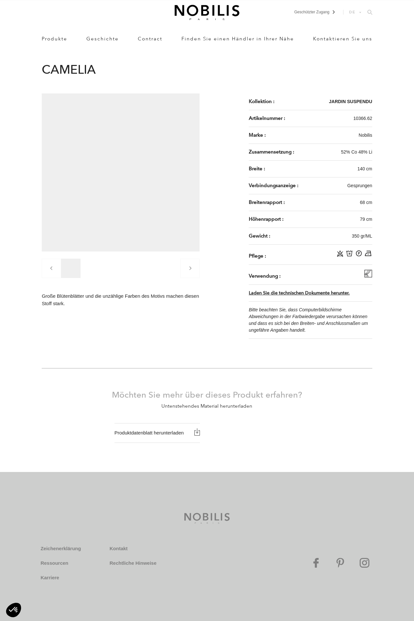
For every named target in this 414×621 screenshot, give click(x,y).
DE (352, 12)
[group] (71, 268)
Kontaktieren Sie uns (342, 39)
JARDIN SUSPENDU (350, 101)
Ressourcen (54, 563)
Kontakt (119, 548)
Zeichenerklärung (60, 548)
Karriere (49, 577)
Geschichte (102, 39)
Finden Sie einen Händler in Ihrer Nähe (237, 39)
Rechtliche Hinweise (133, 563)
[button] (13, 610)
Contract (150, 39)
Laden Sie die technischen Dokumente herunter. (299, 293)
